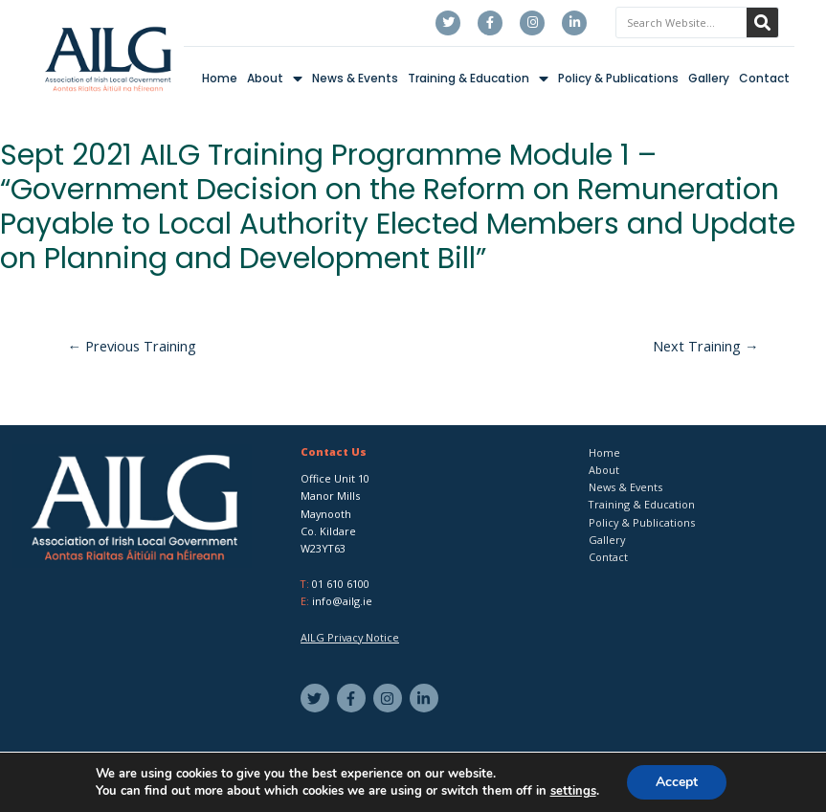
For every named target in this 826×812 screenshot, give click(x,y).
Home (219, 78)
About (274, 79)
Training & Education (478, 79)
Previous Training (132, 345)
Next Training (706, 345)
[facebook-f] (353, 698)
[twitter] (317, 698)
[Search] (762, 22)
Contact (764, 78)
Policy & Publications (618, 78)
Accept (677, 782)
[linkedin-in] (426, 698)
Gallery (708, 78)
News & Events (355, 78)
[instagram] (390, 698)
